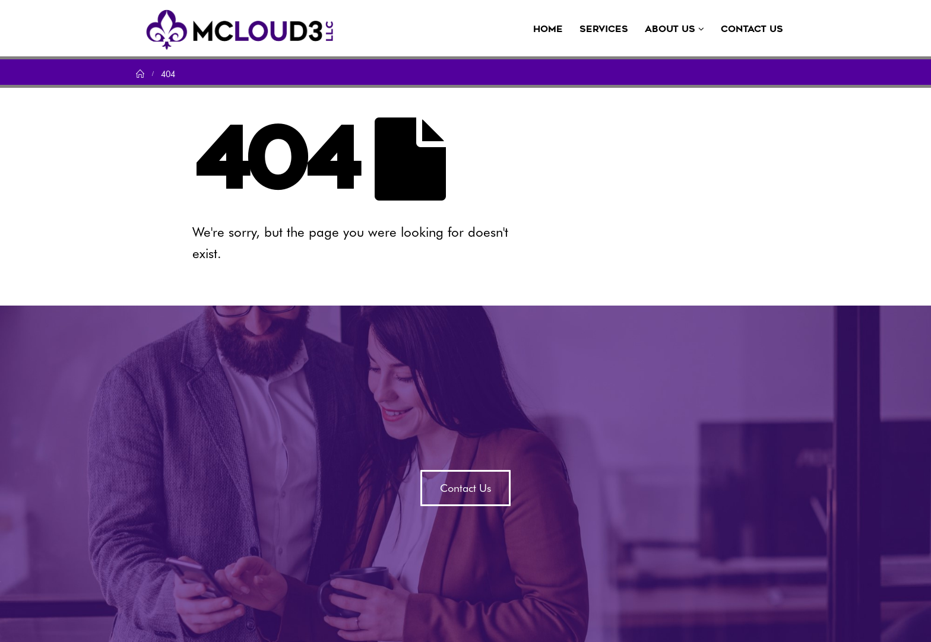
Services (604, 29)
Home (548, 29)
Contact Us (752, 29)
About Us (670, 29)
